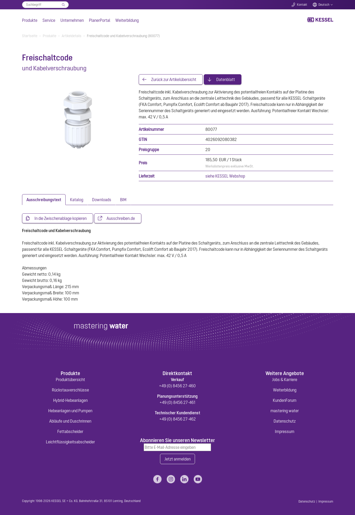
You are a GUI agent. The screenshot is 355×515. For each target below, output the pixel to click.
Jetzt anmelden (177, 459)
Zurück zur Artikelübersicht (173, 79)
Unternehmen (72, 20)
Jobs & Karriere (284, 379)
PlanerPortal (99, 20)
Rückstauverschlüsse (70, 390)
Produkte (29, 20)
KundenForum (284, 400)
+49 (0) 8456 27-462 (177, 419)
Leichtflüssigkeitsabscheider (70, 441)
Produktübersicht (70, 379)
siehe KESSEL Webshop (225, 176)
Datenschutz (285, 421)
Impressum (284, 431)
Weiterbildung (127, 20)
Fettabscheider (70, 431)
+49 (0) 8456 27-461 (177, 402)
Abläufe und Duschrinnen (70, 421)
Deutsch (323, 4)
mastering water (284, 410)
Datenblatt (225, 79)
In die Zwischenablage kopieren (60, 218)
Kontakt (302, 4)
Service (49, 20)
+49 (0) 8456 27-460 (177, 385)
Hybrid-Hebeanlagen (70, 400)
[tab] (44, 199)
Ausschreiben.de (121, 218)
